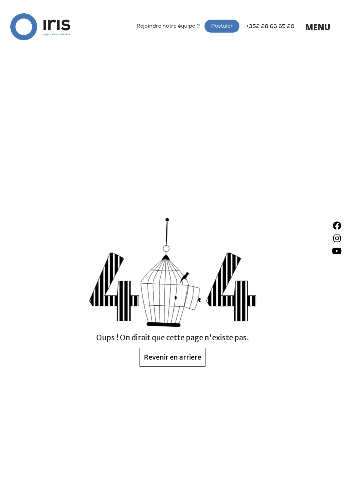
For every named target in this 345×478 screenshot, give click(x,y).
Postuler (222, 26)
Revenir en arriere (172, 357)
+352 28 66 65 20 (270, 27)
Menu (317, 27)
